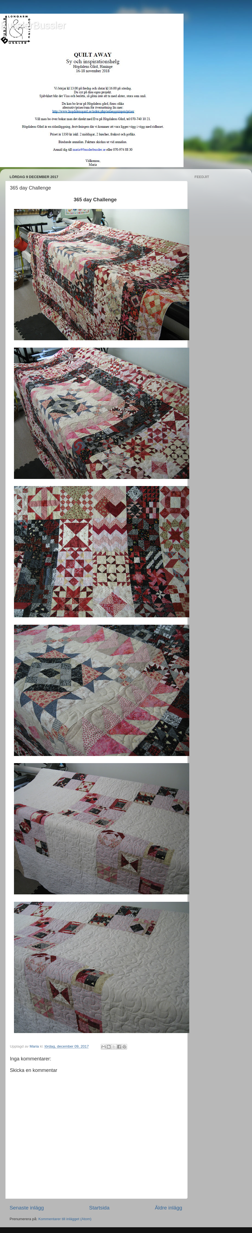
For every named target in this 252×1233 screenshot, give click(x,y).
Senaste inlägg (27, 1208)
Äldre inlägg (168, 1208)
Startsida (99, 1208)
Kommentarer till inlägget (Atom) (64, 1219)
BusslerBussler (33, 25)
